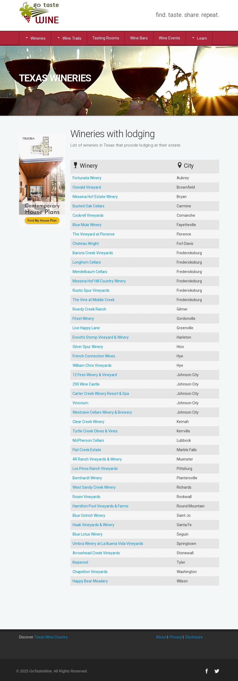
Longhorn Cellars (87, 262)
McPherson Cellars (88, 440)
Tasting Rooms (105, 38)
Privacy (176, 637)
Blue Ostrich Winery (89, 515)
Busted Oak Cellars (88, 206)
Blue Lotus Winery (88, 534)
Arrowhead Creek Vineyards (96, 553)
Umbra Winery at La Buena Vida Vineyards (108, 543)
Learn (199, 38)
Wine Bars (139, 38)
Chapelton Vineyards (90, 572)
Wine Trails (68, 38)
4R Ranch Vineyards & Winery (97, 459)
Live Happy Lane (86, 328)
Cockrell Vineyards (88, 215)
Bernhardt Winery (87, 478)
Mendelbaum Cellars (90, 272)
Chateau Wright (86, 243)
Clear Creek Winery (88, 422)
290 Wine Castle (86, 384)
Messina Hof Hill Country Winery (99, 281)
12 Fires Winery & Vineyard (95, 375)
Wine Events (169, 38)
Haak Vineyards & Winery (93, 525)
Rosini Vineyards (86, 497)
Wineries (35, 38)
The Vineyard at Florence (94, 234)
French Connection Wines (94, 356)
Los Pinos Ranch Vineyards (95, 468)
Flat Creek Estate (87, 450)
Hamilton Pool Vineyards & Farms (101, 506)
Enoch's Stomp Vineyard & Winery (101, 337)
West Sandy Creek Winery (94, 487)
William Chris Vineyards (92, 365)
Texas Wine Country (51, 637)
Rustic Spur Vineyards (91, 290)
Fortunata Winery (87, 178)
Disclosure (194, 637)
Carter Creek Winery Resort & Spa (101, 393)
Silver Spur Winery (88, 347)
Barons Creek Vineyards (93, 253)
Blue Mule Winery (87, 225)
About (161, 637)
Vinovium (80, 403)
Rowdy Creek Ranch (89, 309)
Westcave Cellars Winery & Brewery (102, 412)
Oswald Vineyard (87, 187)
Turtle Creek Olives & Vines (95, 431)
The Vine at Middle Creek (94, 300)
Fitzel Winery (83, 318)
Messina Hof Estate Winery (95, 196)
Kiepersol (80, 562)
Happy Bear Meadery (90, 581)
